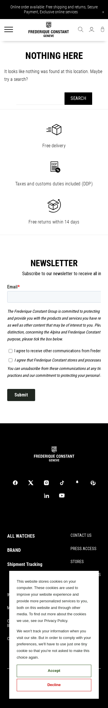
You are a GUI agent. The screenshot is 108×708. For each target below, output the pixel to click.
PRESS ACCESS (83, 548)
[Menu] (8, 30)
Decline (53, 685)
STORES (77, 561)
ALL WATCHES (21, 536)
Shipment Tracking (24, 564)
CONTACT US (81, 535)
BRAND (14, 550)
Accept (54, 670)
